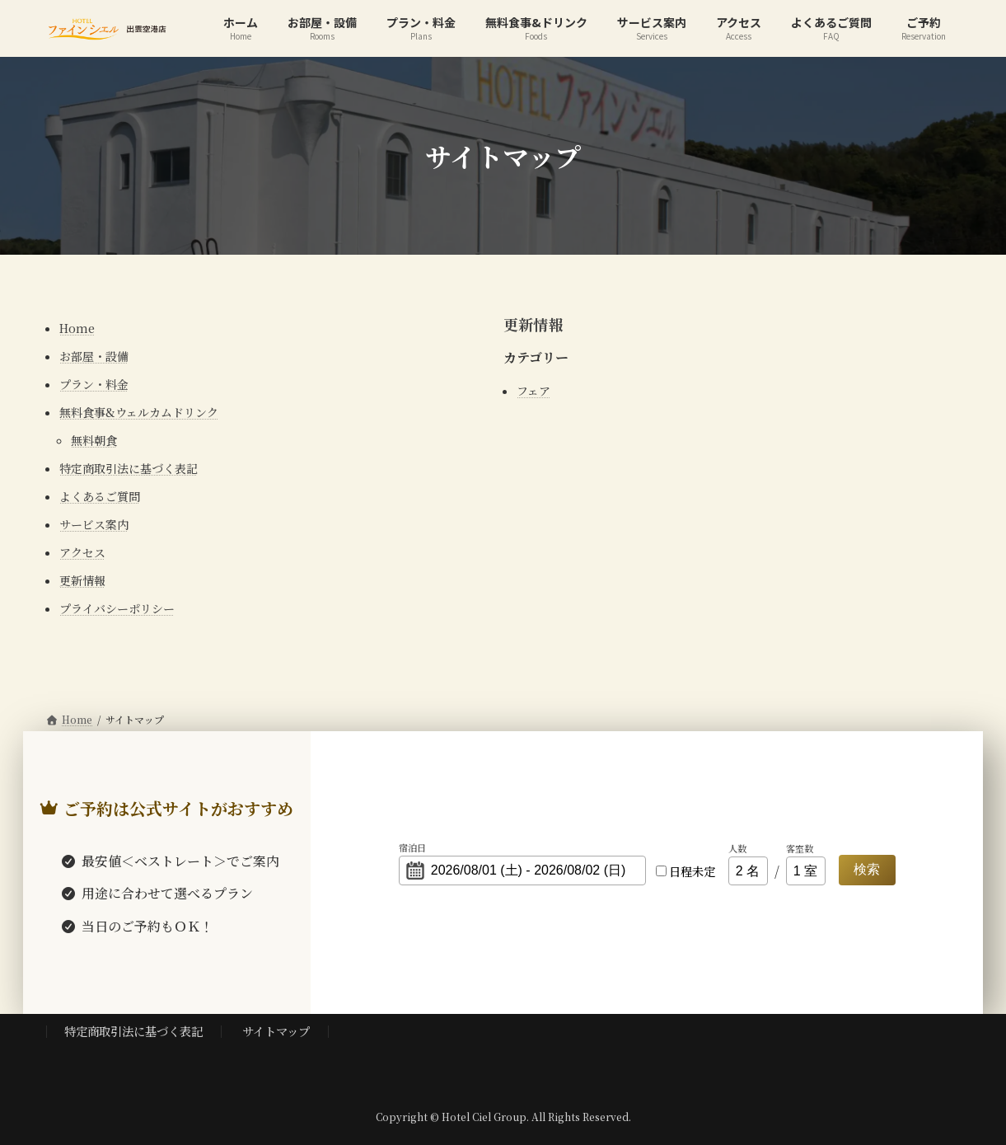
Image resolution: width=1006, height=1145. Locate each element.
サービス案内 (94, 524)
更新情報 (82, 580)
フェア (533, 390)
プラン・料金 (94, 384)
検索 (867, 869)
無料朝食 (94, 440)
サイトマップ (276, 1030)
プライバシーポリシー (117, 608)
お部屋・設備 (94, 356)
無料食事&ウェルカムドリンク (138, 412)
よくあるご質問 (99, 496)
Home (77, 328)
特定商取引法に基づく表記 (128, 468)
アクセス (82, 552)
